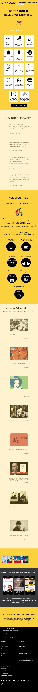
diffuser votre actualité (8, 43)
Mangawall (3, 653)
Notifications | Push (22, 651)
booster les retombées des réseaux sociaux (14, 99)
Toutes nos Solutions (23, 644)
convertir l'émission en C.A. (29, 85)
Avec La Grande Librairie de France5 (26, 660)
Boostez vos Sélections (23, 658)
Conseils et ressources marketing (7, 655)
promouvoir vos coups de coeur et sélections (19, 44)
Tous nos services (4, 644)
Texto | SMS (21, 648)
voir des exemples (19, 105)
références (22, 2)
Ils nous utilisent (4, 670)
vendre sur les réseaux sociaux (19, 85)
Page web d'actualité (23, 653)
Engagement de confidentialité (7, 675)
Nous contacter (4, 668)
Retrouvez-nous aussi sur (6, 677)
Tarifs (20, 662)
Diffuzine (2, 648)
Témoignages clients (23, 655)
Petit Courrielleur (4, 646)
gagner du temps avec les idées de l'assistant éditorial (24, 99)
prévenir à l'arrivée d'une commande (18, 71)
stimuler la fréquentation (29, 43)
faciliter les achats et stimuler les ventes (8, 58)
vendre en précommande (8, 71)
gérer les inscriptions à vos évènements (19, 58)
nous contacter (32, 2)
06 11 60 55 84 (10, 633)
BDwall (2, 651)
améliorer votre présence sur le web (8, 86)
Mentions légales (4, 673)
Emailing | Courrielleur (23, 646)
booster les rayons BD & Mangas (29, 71)
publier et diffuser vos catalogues (29, 57)
